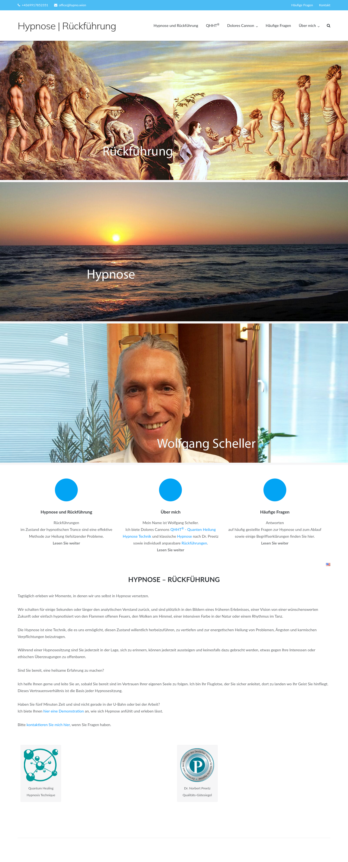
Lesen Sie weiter (66, 543)
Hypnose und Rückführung (176, 25)
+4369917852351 (35, 5)
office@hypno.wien (72, 5)
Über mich (307, 25)
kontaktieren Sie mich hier (48, 724)
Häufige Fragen (302, 5)
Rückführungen (194, 543)
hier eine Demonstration (64, 711)
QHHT (212, 25)
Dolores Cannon (240, 25)
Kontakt (324, 5)
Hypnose (184, 536)
